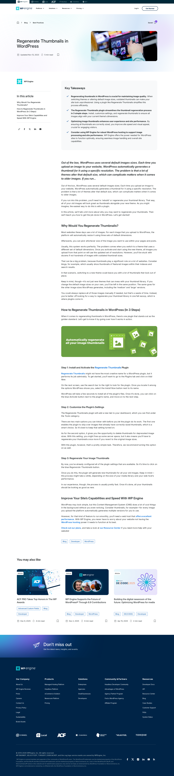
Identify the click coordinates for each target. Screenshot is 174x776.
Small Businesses (84, 694)
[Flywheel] (35, 2)
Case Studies (147, 703)
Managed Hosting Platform (54, 684)
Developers (82, 698)
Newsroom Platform (52, 698)
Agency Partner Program (114, 694)
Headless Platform (51, 689)
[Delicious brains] (85, 2)
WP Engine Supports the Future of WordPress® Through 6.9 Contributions (85, 601)
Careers (19, 698)
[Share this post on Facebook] (24, 129)
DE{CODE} (128, 614)
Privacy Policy (21, 708)
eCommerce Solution (52, 694)
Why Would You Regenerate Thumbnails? (28, 103)
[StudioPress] (75, 2)
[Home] (24, 8)
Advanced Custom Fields (28, 608)
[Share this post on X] (30, 129)
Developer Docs (148, 684)
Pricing (79, 8)
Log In (136, 8)
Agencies (81, 689)
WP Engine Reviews (23, 689)
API (143, 689)
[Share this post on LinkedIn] (35, 129)
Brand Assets (21, 722)
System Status (147, 717)
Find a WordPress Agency (114, 698)
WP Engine (28, 81)
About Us (19, 684)
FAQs (144, 712)
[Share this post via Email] (40, 129)
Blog (26, 23)
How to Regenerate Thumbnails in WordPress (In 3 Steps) (31, 110)
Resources (66, 8)
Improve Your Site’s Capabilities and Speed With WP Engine (32, 116)
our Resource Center (110, 528)
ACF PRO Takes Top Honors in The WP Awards (37, 601)
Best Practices (38, 23)
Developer (75, 541)
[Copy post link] (19, 129)
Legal (18, 712)
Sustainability (20, 717)
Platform (40, 8)
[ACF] (53, 2)
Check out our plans (71, 528)
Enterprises (82, 684)
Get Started (150, 8)
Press (18, 694)
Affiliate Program (111, 703)
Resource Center (148, 694)
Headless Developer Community (116, 684)
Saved (152, 22)
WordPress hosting (70, 522)
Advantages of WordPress (114, 689)
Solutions (53, 8)
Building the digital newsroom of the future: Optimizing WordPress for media (134, 601)
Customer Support (149, 708)
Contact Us (20, 703)
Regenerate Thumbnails (108, 367)
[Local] (45, 2)
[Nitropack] (63, 2)
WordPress (89, 541)
